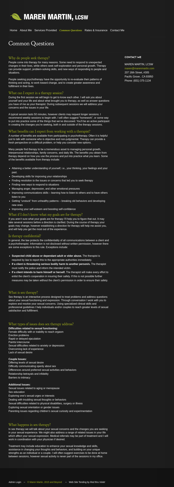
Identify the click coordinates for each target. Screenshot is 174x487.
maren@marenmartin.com (139, 68)
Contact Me (117, 30)
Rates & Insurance (96, 30)
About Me (26, 30)
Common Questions (70, 30)
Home (13, 30)
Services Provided (45, 30)
